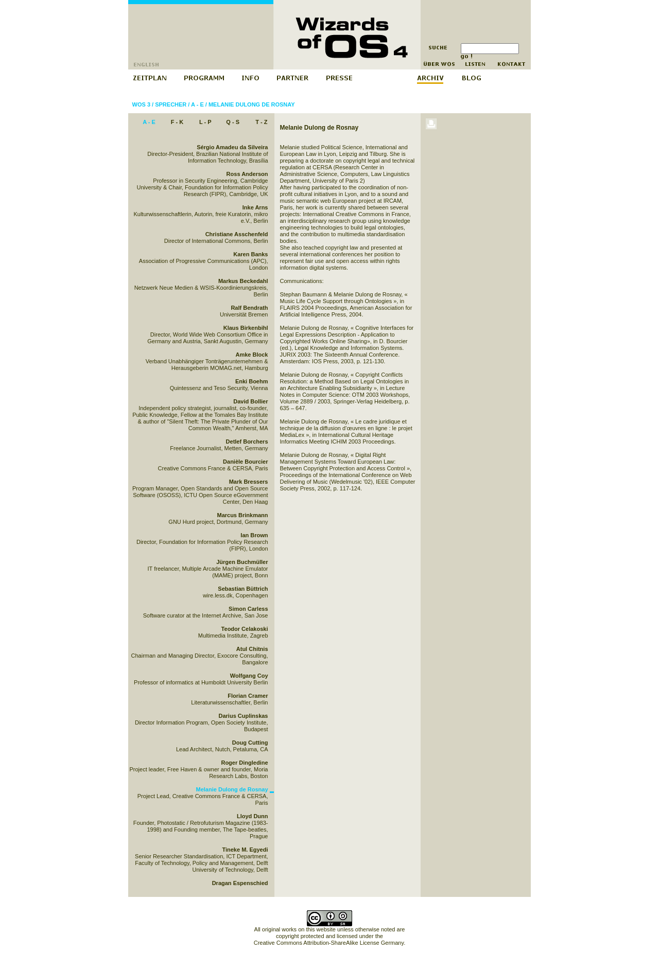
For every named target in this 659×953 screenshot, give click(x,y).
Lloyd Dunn (252, 816)
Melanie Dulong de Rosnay (252, 104)
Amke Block (252, 354)
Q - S (232, 122)
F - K (177, 122)
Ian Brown (254, 535)
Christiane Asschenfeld (236, 234)
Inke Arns (255, 207)
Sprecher (170, 104)
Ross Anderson (247, 174)
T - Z (261, 122)
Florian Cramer (248, 696)
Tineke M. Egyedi (245, 849)
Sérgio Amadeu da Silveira (232, 147)
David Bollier (250, 401)
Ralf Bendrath (249, 308)
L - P (205, 122)
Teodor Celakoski (244, 629)
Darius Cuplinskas (243, 716)
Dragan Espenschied (240, 883)
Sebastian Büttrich (243, 589)
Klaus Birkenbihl (245, 328)
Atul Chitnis (252, 649)
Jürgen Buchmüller (242, 562)
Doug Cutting (250, 742)
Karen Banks (250, 254)
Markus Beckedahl (243, 281)
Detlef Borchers (247, 441)
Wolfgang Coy (249, 676)
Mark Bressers (248, 482)
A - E (197, 104)
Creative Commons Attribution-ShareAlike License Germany (329, 943)
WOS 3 (141, 104)
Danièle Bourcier (245, 461)
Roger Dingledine (244, 763)
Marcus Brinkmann (242, 515)
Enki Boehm (251, 381)
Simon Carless (248, 609)
